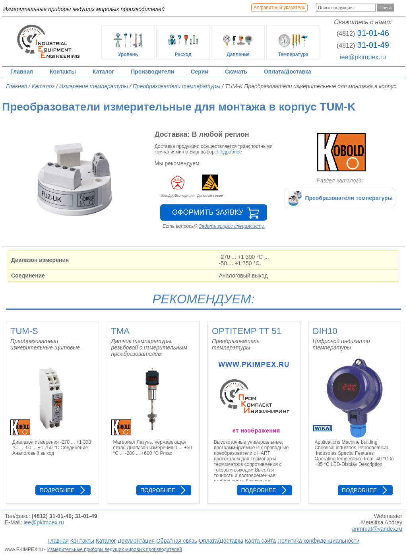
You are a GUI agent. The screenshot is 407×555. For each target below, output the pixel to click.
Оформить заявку (207, 212)
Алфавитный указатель (279, 7)
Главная (21, 71)
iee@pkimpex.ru (363, 57)
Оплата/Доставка (287, 71)
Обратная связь (176, 541)
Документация (136, 541)
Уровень (128, 42)
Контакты (63, 71)
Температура (293, 42)
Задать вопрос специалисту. (232, 226)
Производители (152, 71)
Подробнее (229, 152)
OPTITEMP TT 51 (246, 331)
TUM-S (24, 331)
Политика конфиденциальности (318, 541)
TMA (120, 331)
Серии (199, 71)
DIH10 (325, 331)
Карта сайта (260, 541)
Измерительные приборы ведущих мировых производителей (114, 549)
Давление (238, 42)
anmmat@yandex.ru (377, 529)
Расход (183, 42)
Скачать (236, 71)
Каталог (103, 71)
